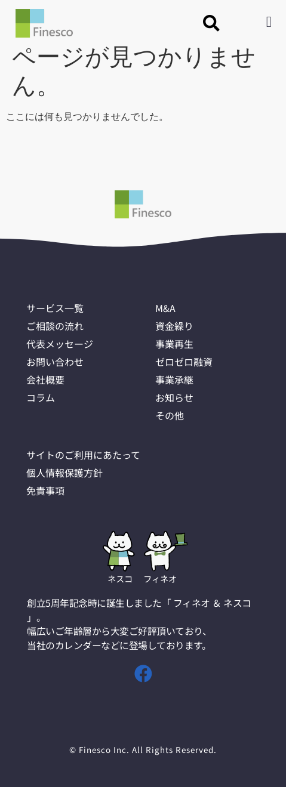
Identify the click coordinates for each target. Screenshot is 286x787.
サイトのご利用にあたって (86, 454)
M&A (165, 308)
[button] (211, 23)
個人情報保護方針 (66, 472)
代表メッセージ (61, 344)
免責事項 (46, 490)
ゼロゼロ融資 (185, 361)
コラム (41, 397)
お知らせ (175, 397)
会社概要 (46, 379)
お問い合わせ (56, 361)
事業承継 (175, 379)
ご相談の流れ (56, 326)
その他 (170, 415)
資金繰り (175, 326)
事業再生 (175, 344)
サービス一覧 (56, 308)
